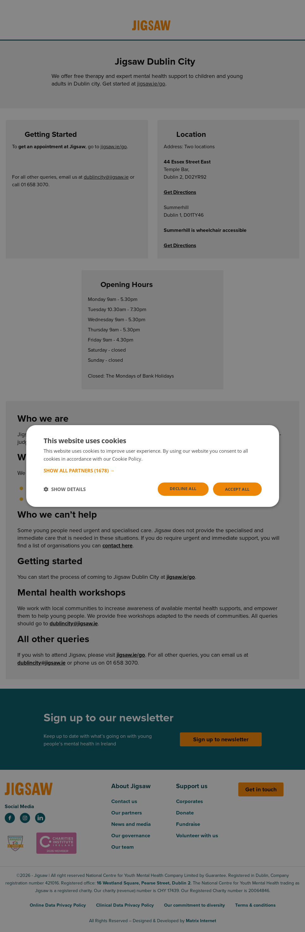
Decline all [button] (178, 489)
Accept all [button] (236, 489)
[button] (153, 470)
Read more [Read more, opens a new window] (156, 458)
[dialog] (152, 466)
